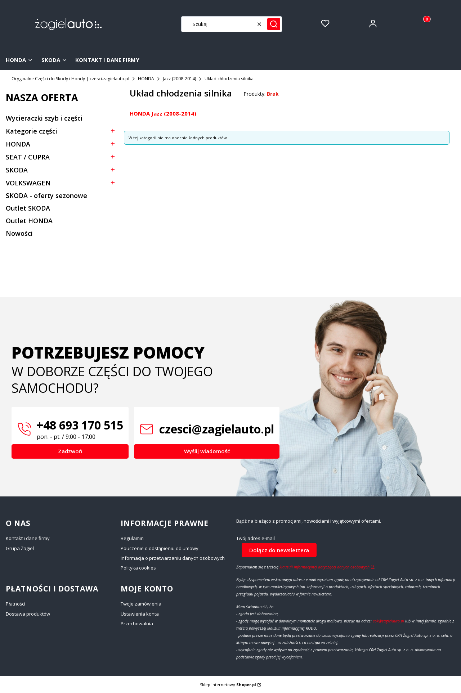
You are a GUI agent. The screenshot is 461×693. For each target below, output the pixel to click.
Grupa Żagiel (20, 548)
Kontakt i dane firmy (28, 538)
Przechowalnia (137, 623)
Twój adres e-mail (255, 538)
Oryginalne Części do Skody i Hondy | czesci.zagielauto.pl (70, 79)
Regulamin (132, 538)
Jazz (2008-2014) (179, 79)
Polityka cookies (138, 567)
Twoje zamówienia (141, 603)
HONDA (146, 79)
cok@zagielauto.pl (388, 621)
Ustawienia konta (140, 614)
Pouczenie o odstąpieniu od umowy (159, 548)
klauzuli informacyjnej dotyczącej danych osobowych (324, 567)
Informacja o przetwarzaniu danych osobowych (173, 558)
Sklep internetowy (228, 684)
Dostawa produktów (28, 614)
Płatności (15, 603)
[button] (273, 24)
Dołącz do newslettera (279, 550)
